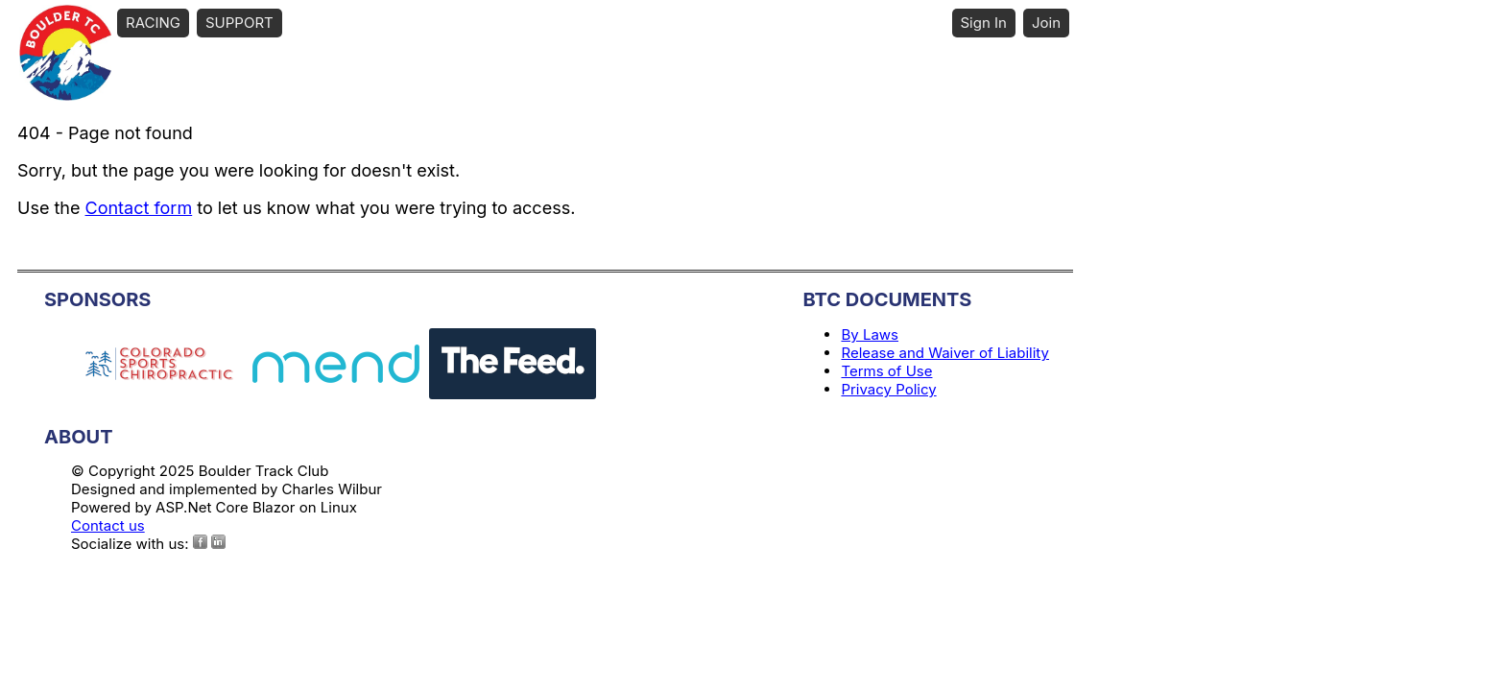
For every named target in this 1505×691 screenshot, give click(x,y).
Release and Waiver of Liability (945, 353)
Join (1046, 22)
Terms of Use (886, 371)
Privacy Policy (888, 389)
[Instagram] (218, 542)
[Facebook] (200, 542)
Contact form (139, 208)
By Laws (869, 334)
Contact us (108, 525)
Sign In (984, 22)
